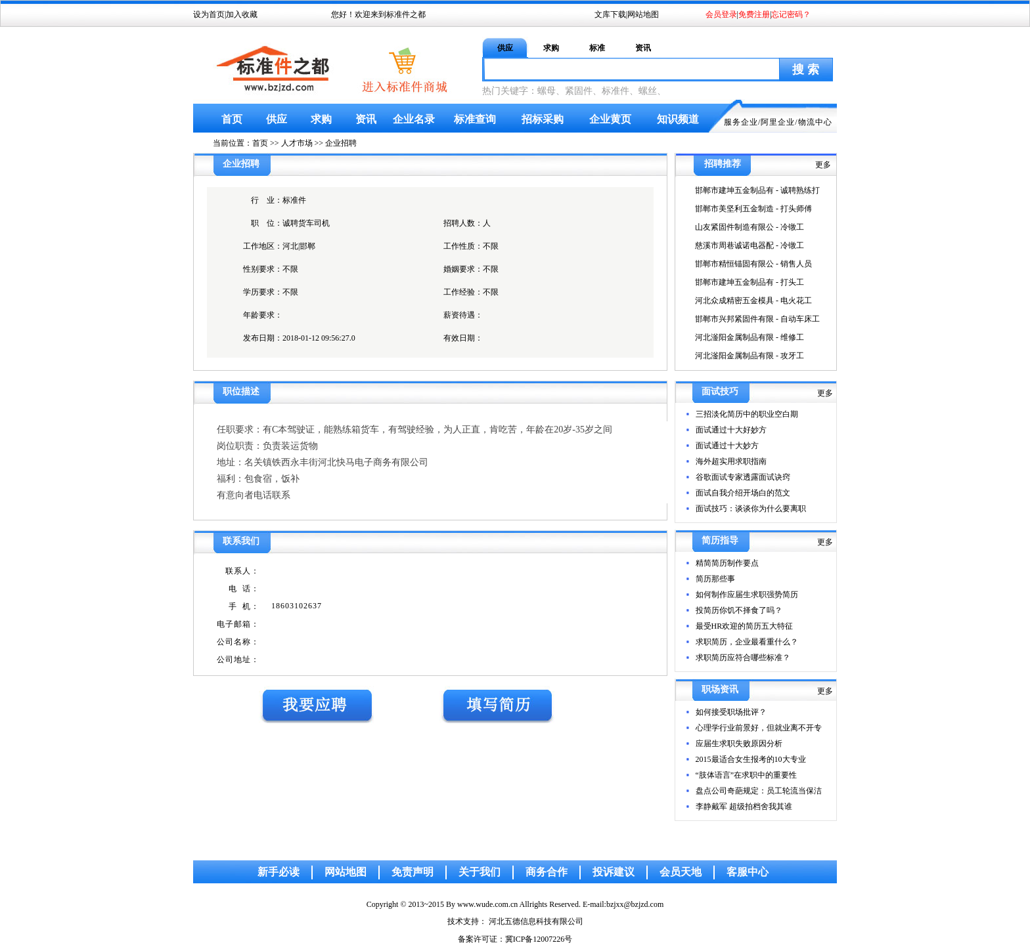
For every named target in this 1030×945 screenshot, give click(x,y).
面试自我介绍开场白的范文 (743, 492)
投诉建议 (614, 871)
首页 (231, 119)
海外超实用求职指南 (731, 461)
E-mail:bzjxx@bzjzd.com (623, 904)
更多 (823, 164)
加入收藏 (242, 14)
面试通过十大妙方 (727, 445)
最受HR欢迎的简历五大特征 (745, 626)
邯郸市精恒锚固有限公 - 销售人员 (753, 263)
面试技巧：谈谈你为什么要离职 (751, 508)
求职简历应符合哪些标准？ (743, 657)
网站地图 (643, 14)
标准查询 (475, 119)
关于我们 (480, 871)
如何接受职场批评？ (731, 712)
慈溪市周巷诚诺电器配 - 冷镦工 (749, 245)
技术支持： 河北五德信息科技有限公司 (515, 921)
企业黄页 (610, 119)
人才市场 (297, 143)
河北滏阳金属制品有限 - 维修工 (749, 337)
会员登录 (721, 14)
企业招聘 (341, 143)
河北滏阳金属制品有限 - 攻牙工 (749, 355)
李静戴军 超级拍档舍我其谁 (744, 806)
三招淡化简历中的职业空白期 (747, 414)
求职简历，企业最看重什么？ (747, 641)
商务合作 (547, 871)
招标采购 (543, 119)
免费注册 (754, 14)
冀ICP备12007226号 (539, 939)
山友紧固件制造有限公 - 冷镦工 (749, 227)
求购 (551, 47)
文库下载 (610, 14)
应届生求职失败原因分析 (739, 743)
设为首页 (209, 14)
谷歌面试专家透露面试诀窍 (743, 477)
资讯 (643, 47)
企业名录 (414, 119)
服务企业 (741, 122)
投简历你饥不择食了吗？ (739, 610)
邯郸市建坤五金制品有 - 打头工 (749, 282)
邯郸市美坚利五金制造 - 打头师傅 (753, 208)
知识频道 (678, 119)
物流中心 (815, 122)
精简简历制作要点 (727, 563)
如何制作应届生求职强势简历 (747, 594)
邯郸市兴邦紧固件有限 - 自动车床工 (757, 319)
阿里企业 (778, 122)
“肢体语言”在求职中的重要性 (746, 775)
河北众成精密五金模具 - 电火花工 (753, 300)
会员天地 (681, 871)
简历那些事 (715, 578)
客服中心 (748, 871)
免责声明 (413, 871)
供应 (505, 47)
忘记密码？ (791, 14)
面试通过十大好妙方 (731, 429)
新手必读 (279, 871)
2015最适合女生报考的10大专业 (751, 759)
